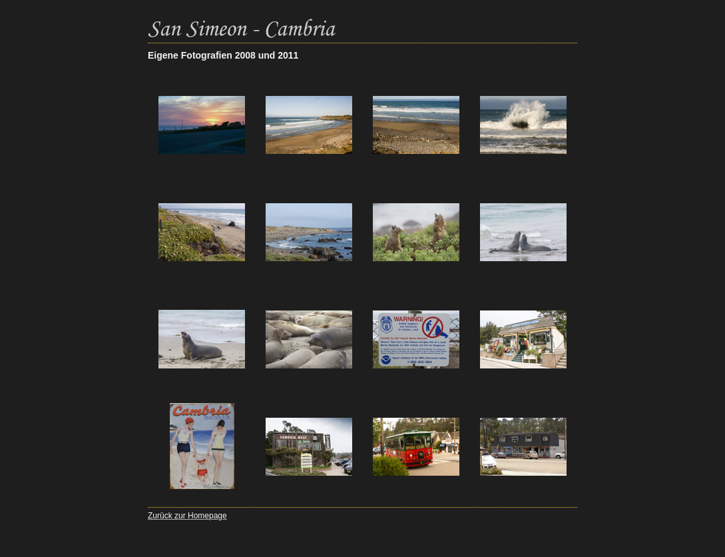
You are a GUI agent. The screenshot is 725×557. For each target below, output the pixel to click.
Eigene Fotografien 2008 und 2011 (223, 55)
